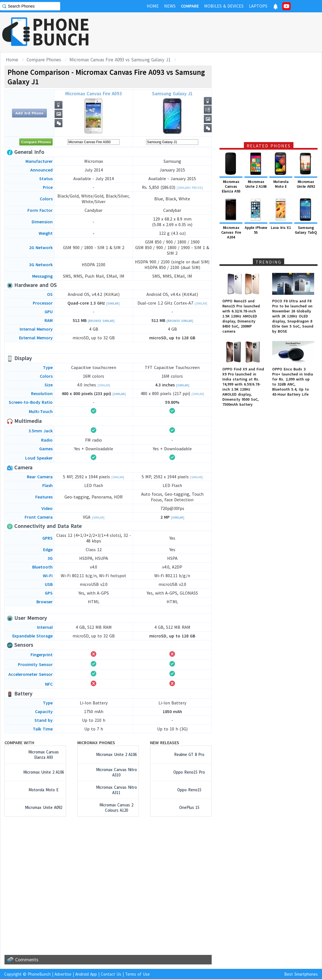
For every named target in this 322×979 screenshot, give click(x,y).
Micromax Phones (96, 742)
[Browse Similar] (101, 321)
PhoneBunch (39, 974)
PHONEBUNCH (61, 32)
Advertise (63, 974)
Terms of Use (137, 974)
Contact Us (111, 974)
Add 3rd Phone (29, 112)
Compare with (19, 742)
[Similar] (113, 303)
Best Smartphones (301, 974)
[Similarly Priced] (190, 188)
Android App (86, 974)
